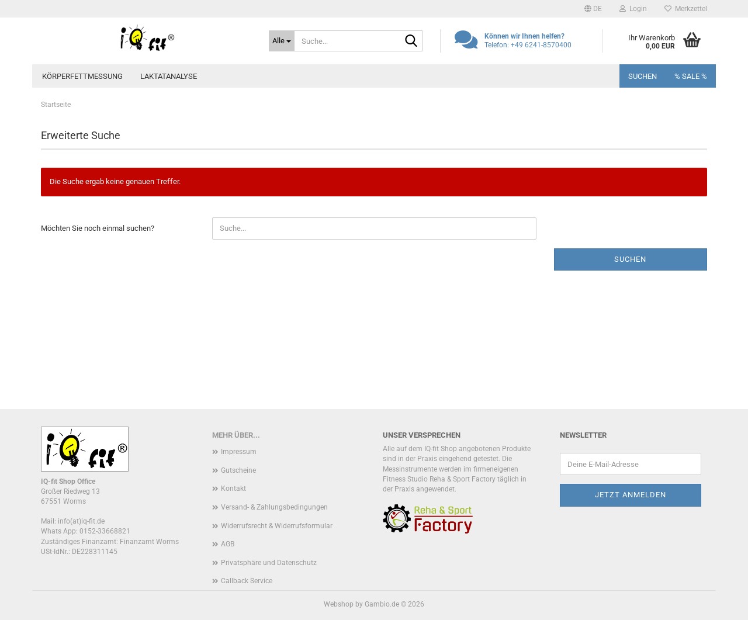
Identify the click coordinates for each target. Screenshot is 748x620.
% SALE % (690, 76)
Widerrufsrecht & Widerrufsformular (277, 526)
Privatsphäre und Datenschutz (269, 563)
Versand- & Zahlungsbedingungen (274, 507)
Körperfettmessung (82, 76)
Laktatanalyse (168, 76)
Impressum (239, 452)
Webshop (339, 604)
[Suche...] (282, 40)
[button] (593, 9)
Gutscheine (238, 470)
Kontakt (233, 488)
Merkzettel (685, 9)
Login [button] (633, 9)
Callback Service (246, 581)
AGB (227, 544)
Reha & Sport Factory (463, 479)
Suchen (642, 76)
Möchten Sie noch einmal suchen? (97, 228)
